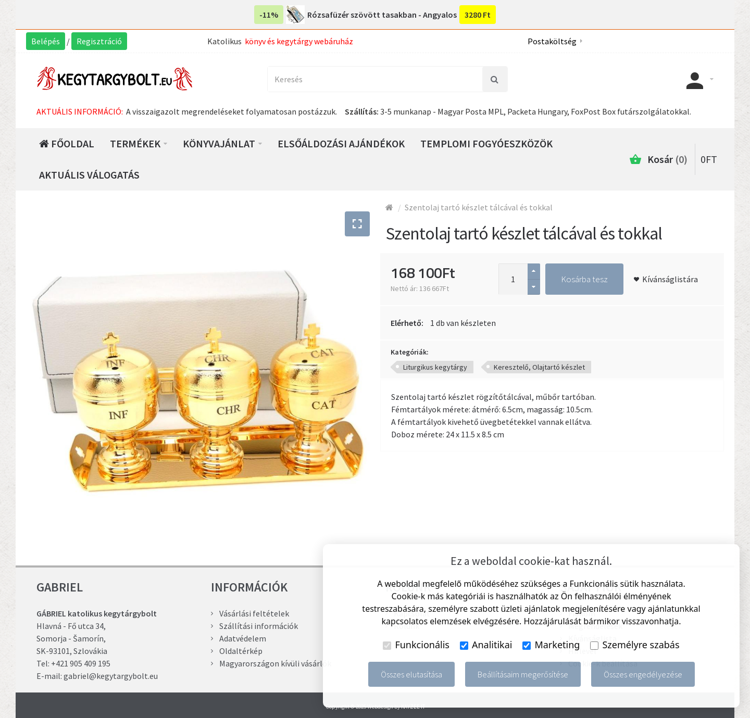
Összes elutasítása (411, 674)
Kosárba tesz (584, 279)
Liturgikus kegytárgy (435, 367)
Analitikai (486, 644)
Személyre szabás (634, 644)
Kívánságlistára (670, 279)
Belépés (45, 41)
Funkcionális (416, 644)
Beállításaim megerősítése (523, 674)
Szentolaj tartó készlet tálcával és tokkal (479, 207)
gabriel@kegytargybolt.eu (111, 676)
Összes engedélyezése (643, 674)
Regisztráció (99, 41)
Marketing (551, 644)
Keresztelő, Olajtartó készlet (539, 367)
